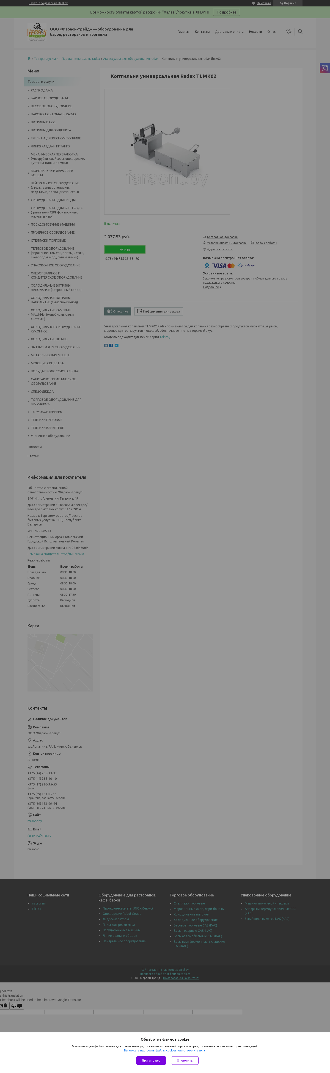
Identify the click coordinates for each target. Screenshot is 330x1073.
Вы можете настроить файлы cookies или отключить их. (163, 1050)
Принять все (151, 1060)
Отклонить (185, 1060)
